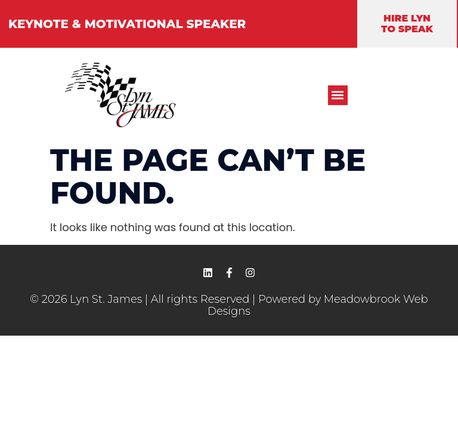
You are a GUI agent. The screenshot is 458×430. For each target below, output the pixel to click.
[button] (338, 95)
